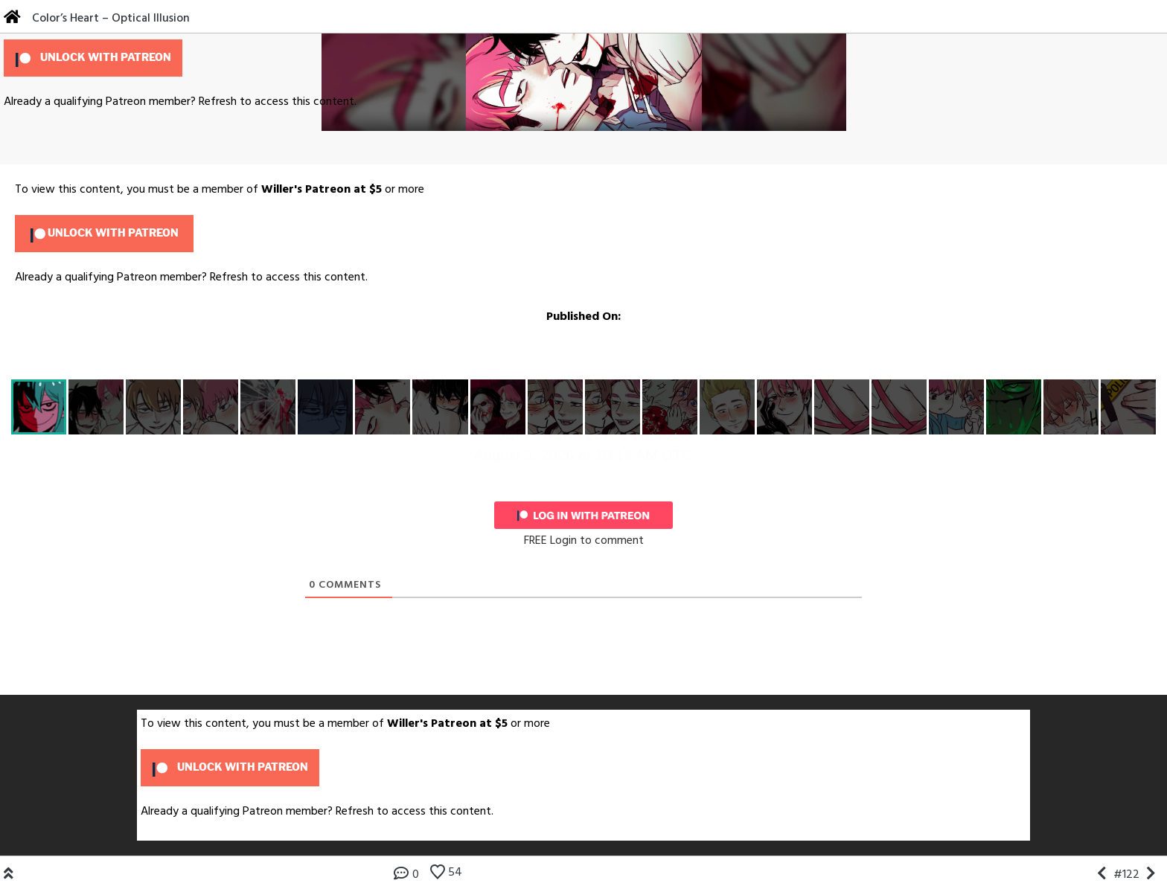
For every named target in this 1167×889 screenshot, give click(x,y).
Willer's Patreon (306, 189)
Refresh (218, 102)
